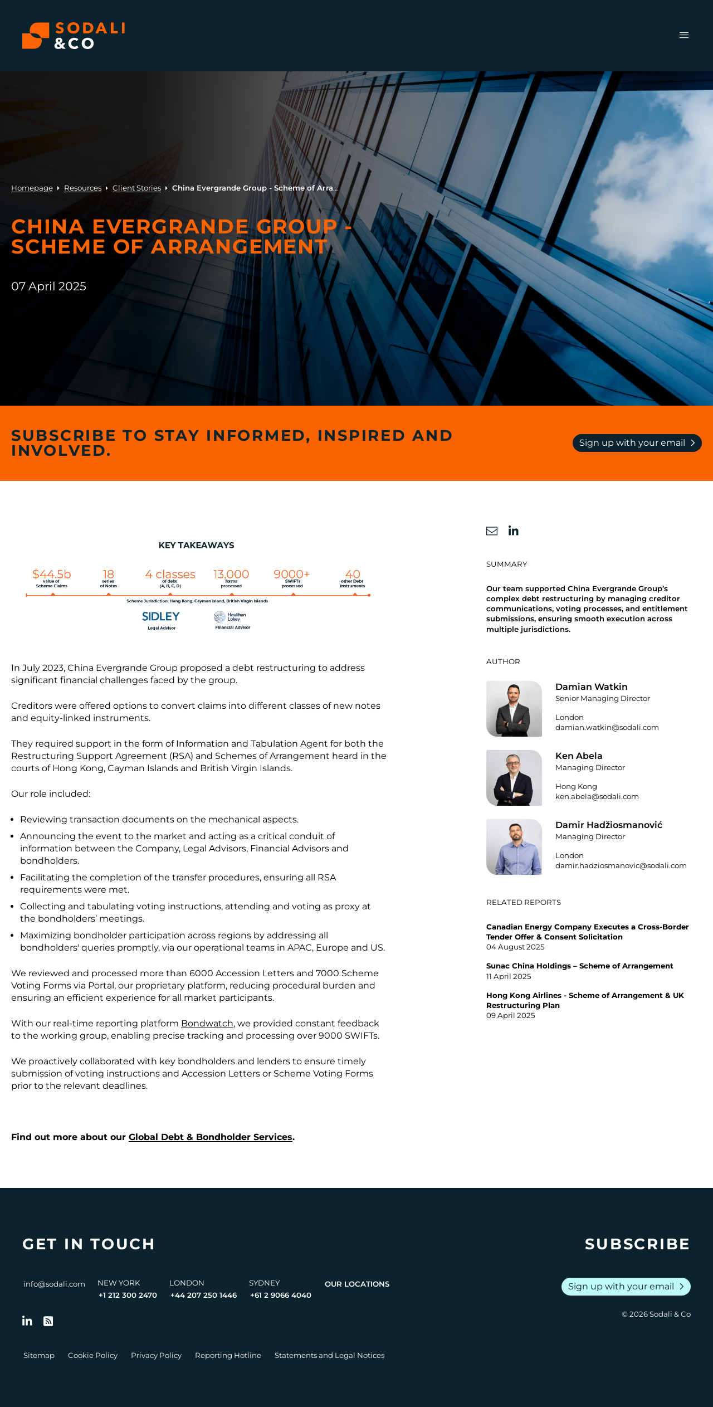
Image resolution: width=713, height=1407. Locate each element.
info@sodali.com (54, 1283)
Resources (82, 187)
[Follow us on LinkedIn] (27, 1321)
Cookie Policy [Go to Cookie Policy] (93, 1355)
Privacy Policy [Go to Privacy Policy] (156, 1355)
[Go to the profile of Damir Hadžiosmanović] (594, 847)
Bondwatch (207, 1023)
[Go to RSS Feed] (48, 1321)
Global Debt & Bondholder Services (210, 1137)
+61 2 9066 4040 (280, 1295)
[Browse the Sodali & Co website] (73, 35)
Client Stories (137, 187)
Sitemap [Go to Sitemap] (39, 1355)
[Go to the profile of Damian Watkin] (594, 709)
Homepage (32, 187)
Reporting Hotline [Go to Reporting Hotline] (228, 1355)
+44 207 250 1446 (203, 1295)
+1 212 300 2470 (128, 1295)
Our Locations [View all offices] (357, 1283)
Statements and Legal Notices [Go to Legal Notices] (329, 1355)
